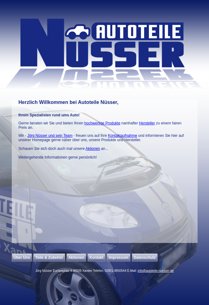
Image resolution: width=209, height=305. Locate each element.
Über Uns (22, 257)
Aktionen (92, 148)
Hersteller (147, 123)
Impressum (118, 257)
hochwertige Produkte (102, 123)
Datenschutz (145, 257)
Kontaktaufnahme (122, 135)
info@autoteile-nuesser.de (156, 270)
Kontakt (96, 257)
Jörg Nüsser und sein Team (49, 135)
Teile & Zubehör (49, 257)
